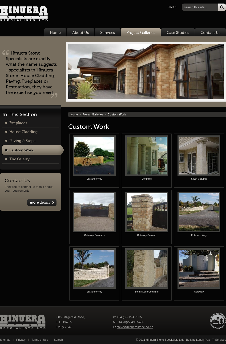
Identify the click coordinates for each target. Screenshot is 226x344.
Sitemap (5, 339)
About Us (80, 33)
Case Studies (178, 33)
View (41, 202)
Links (172, 7)
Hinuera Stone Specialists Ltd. (21, 14)
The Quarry (19, 159)
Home (55, 33)
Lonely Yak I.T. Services (211, 339)
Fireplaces (18, 123)
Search (58, 339)
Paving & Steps (22, 141)
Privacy (20, 339)
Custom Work (21, 150)
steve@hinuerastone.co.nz (135, 327)
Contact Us (210, 33)
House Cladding (23, 132)
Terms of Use (39, 339)
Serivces (107, 33)
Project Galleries (140, 33)
